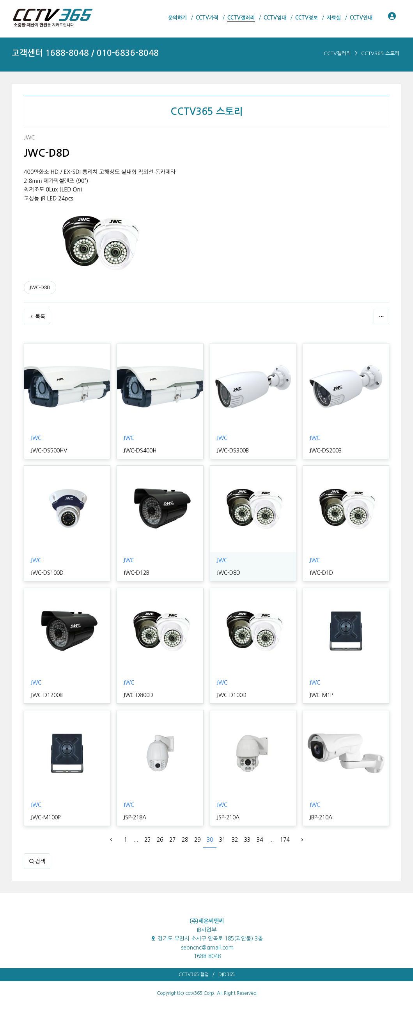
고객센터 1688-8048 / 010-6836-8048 (85, 53)
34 (260, 839)
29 (197, 839)
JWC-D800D (138, 695)
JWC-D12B (136, 573)
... (135, 839)
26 (160, 839)
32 (235, 839)
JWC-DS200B (325, 450)
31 (222, 839)
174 (284, 839)
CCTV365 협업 (194, 974)
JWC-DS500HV (48, 450)
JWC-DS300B (232, 450)
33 (247, 839)
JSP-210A (227, 817)
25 (147, 839)
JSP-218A (134, 817)
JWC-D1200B (46, 695)
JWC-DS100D (47, 573)
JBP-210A (320, 817)
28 (185, 839)
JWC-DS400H (139, 450)
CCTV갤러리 (337, 53)
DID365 (226, 974)
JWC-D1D (321, 573)
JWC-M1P (321, 695)
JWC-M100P (45, 817)
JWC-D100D (231, 695)
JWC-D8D (40, 287)
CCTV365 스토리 (380, 53)
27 (172, 839)
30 (210, 839)
